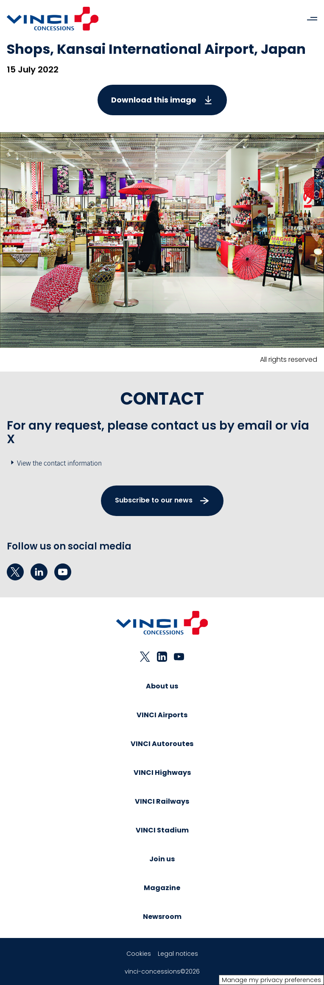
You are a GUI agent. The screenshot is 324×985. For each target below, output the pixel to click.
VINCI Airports (162, 715)
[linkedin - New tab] (39, 571)
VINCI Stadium (162, 830)
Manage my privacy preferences (271, 980)
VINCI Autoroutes (162, 744)
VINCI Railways (162, 801)
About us (162, 686)
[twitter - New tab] (15, 571)
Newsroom (162, 916)
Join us (162, 859)
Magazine (162, 888)
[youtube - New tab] (62, 571)
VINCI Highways (162, 772)
